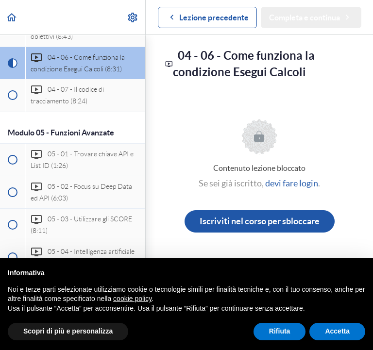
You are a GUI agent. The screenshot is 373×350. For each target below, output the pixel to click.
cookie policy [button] (132, 298)
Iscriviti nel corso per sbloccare (260, 221)
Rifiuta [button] (279, 331)
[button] (12, 17)
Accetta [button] (337, 331)
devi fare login (291, 183)
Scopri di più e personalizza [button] (68, 331)
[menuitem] (133, 17)
